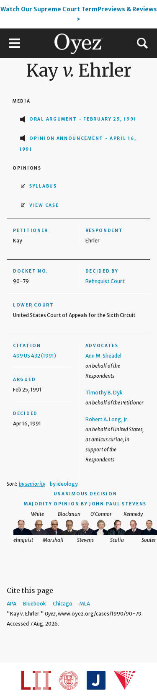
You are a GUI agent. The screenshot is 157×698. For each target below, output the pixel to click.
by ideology (64, 484)
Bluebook (34, 603)
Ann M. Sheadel (103, 356)
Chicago (62, 603)
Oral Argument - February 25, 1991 (82, 119)
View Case (44, 205)
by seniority (32, 484)
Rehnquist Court (105, 281)
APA (11, 603)
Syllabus (43, 186)
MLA (84, 603)
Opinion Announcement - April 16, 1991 (77, 144)
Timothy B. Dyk (104, 392)
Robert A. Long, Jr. (107, 419)
